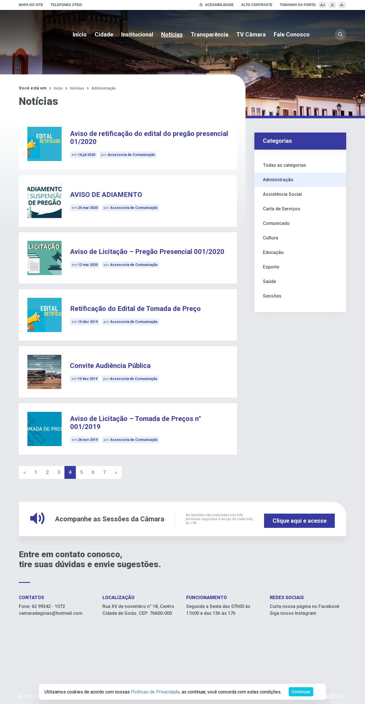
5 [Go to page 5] (81, 472)
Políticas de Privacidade (155, 692)
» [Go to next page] (116, 472)
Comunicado (276, 223)
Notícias (172, 34)
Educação (273, 252)
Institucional (137, 34)
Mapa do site (31, 5)
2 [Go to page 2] (47, 472)
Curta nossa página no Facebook (304, 606)
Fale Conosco (292, 34)
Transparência (209, 34)
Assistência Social (282, 194)
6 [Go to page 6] (93, 472)
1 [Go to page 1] (36, 472)
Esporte (271, 266)
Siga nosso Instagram (293, 613)
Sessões (272, 295)
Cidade (104, 34)
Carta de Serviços (281, 208)
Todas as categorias (284, 165)
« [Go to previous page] (24, 472)
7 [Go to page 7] (104, 472)
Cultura (270, 237)
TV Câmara (251, 34)
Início (80, 34)
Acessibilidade (219, 5)
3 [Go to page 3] (58, 472)
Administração (107, 88)
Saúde (269, 281)
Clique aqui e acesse (300, 518)
